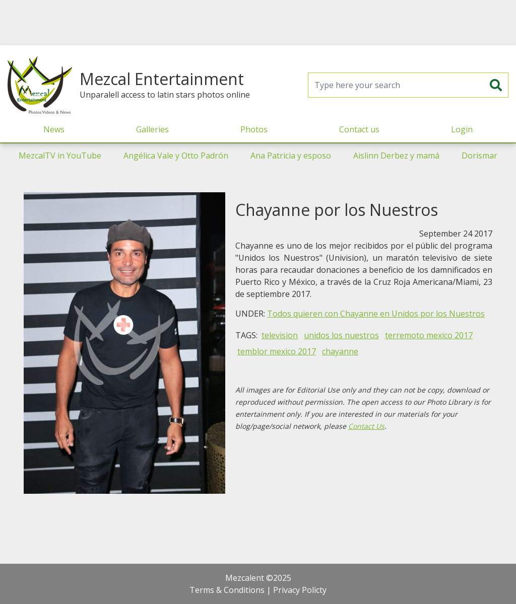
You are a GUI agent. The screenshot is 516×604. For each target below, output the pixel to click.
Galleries (152, 129)
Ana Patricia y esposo (290, 155)
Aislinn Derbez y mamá (396, 155)
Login (462, 129)
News (53, 129)
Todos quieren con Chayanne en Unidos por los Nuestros (376, 313)
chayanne (340, 351)
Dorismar (479, 155)
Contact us (359, 129)
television (280, 335)
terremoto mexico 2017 (429, 335)
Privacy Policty (300, 589)
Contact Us (366, 426)
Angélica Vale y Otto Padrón (175, 155)
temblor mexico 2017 (276, 351)
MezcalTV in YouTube (60, 155)
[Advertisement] (258, 22)
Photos (254, 129)
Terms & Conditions (227, 589)
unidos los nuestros (341, 335)
